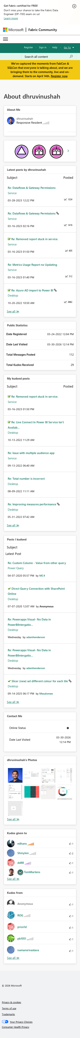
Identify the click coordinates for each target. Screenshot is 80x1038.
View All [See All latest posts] (13, 311)
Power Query (16, 568)
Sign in (42, 47)
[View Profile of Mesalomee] (46, 693)
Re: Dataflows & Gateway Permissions (31, 188)
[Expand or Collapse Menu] (5, 39)
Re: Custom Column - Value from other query (37, 563)
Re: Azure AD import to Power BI (32, 290)
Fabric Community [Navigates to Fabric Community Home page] (42, 29)
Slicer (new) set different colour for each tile (40, 681)
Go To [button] (67, 47)
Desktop (13, 295)
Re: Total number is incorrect (26, 478)
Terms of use (9, 1008)
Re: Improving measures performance (32, 504)
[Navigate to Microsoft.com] (13, 30)
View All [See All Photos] (13, 819)
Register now (59, 76)
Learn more (11, 18)
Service (12, 193)
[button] (15, 775)
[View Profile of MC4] (42, 575)
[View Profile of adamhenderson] (35, 637)
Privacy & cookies (11, 1002)
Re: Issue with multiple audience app (31, 453)
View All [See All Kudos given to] (13, 879)
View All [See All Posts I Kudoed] (13, 702)
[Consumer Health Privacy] (40, 1027)
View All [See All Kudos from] (13, 958)
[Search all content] (48, 56)
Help (54, 47)
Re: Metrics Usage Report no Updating (32, 265)
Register (28, 47)
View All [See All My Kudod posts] (13, 525)
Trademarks (8, 1014)
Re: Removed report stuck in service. (34, 239)
